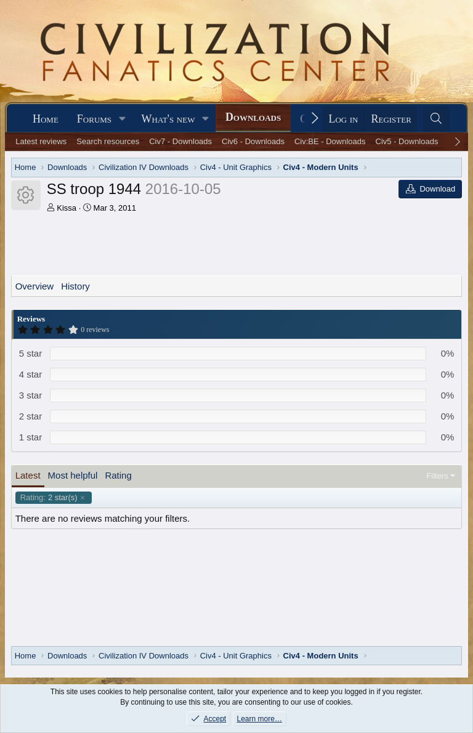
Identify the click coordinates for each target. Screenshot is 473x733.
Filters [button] (437, 475)
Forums (94, 119)
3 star (30, 395)
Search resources (107, 141)
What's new (168, 119)
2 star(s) (49, 497)
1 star (30, 437)
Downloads (253, 117)
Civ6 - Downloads (253, 141)
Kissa (66, 208)
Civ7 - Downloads (180, 141)
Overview (34, 286)
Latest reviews (41, 141)
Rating (118, 475)
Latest (28, 475)
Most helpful (73, 475)
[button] (122, 119)
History (75, 286)
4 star (30, 374)
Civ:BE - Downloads (330, 141)
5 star (30, 353)
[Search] (436, 119)
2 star (30, 416)
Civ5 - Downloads (407, 141)
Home (46, 119)
